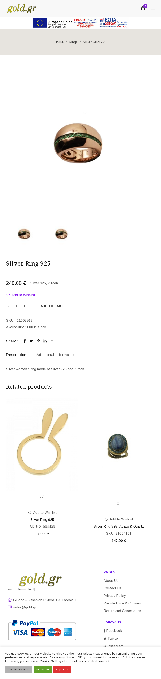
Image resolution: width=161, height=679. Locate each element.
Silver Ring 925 (42, 520)
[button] (20, 295)
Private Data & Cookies (122, 603)
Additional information (56, 355)
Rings (73, 42)
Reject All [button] (62, 669)
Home (59, 42)
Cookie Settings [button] (18, 669)
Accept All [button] (43, 669)
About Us (111, 581)
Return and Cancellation (122, 611)
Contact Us (113, 588)
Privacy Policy (115, 596)
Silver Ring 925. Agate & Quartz (118, 526)
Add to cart (52, 306)
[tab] (16, 356)
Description (16, 355)
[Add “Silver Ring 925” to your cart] (42, 497)
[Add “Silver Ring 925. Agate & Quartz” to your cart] (119, 503)
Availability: (15, 327)
